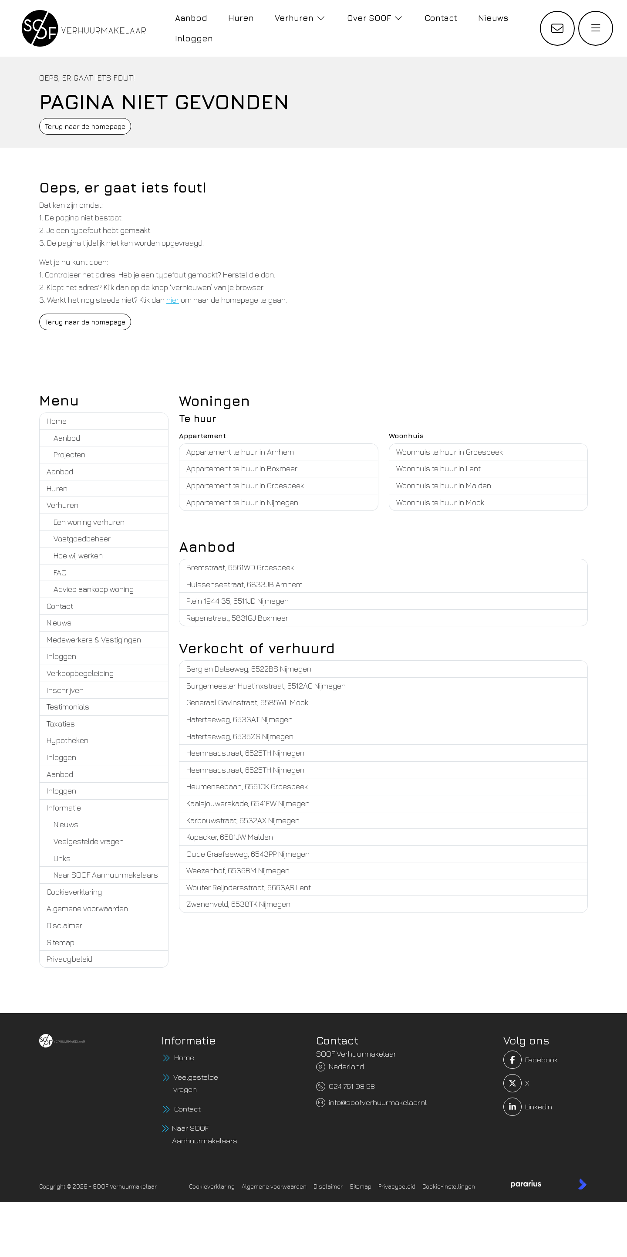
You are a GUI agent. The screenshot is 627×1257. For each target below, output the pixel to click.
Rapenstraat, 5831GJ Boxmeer (237, 617)
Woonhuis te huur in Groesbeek (449, 451)
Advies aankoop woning (94, 589)
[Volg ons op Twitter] (520, 1083)
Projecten (69, 454)
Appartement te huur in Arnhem (240, 451)
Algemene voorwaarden (87, 908)
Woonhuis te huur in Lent (438, 468)
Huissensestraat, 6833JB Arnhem (244, 584)
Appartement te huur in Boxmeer (241, 468)
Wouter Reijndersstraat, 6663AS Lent (248, 887)
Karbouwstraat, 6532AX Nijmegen (243, 820)
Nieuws (59, 622)
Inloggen (61, 656)
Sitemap (60, 942)
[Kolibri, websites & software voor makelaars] (582, 1184)
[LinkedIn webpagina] (520, 1107)
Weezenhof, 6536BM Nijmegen (238, 870)
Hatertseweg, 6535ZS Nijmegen (239, 736)
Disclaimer (64, 925)
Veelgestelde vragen (89, 841)
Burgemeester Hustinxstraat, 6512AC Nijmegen (266, 685)
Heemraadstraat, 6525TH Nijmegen (245, 752)
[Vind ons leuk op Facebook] (520, 1060)
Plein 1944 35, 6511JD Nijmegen (237, 600)
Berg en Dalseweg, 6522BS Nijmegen (248, 668)
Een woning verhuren (89, 522)
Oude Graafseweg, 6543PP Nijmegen (248, 853)
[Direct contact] (557, 28)
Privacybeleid (69, 958)
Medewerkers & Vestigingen (94, 639)
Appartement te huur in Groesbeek (245, 485)
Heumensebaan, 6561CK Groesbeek (247, 786)
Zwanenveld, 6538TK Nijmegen (238, 904)
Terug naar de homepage (85, 126)
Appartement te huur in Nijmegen (242, 502)
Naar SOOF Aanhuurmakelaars (106, 874)
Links (62, 858)
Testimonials (68, 706)
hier (172, 299)
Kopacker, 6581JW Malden (229, 836)
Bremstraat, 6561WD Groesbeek (240, 567)
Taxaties (61, 723)
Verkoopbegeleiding (80, 673)
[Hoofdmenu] (595, 28)
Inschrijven (65, 690)
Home (57, 421)
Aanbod (67, 438)
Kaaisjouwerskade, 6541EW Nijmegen (248, 803)
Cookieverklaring (74, 891)
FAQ (60, 572)
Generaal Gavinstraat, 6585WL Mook (247, 702)
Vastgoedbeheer (82, 538)
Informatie (64, 807)
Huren (57, 488)
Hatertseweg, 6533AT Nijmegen (239, 719)
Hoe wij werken (78, 555)
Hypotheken (67, 740)
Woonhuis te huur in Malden (443, 485)
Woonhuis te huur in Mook (440, 502)
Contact (60, 606)
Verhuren (62, 505)
